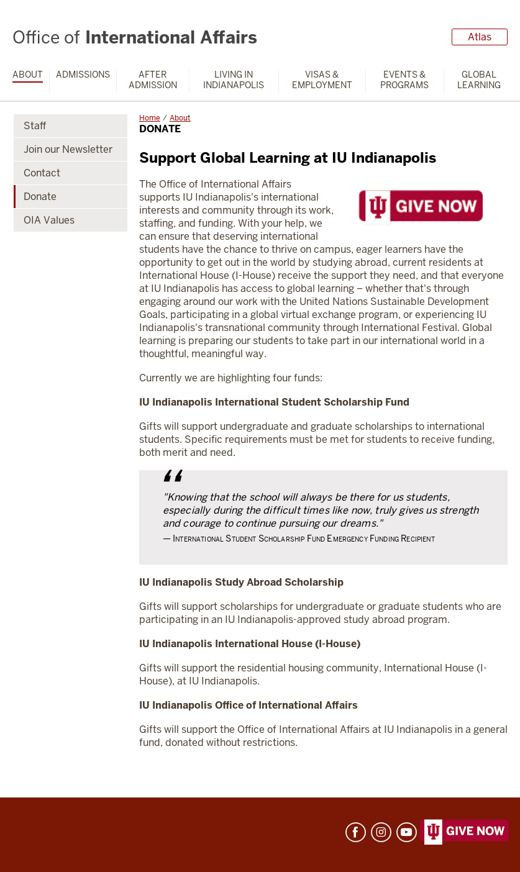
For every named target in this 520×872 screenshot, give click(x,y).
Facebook (355, 832)
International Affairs (134, 37)
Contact (42, 172)
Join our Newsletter (68, 149)
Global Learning (479, 80)
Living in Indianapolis (233, 80)
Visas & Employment (322, 80)
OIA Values (49, 220)
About (27, 75)
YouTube (406, 832)
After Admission (153, 80)
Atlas (479, 36)
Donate (40, 196)
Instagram (381, 832)
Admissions (83, 75)
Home (149, 118)
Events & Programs (404, 80)
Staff (35, 125)
